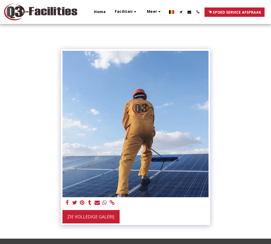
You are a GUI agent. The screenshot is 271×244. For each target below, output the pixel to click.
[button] (126, 11)
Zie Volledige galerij (91, 217)
